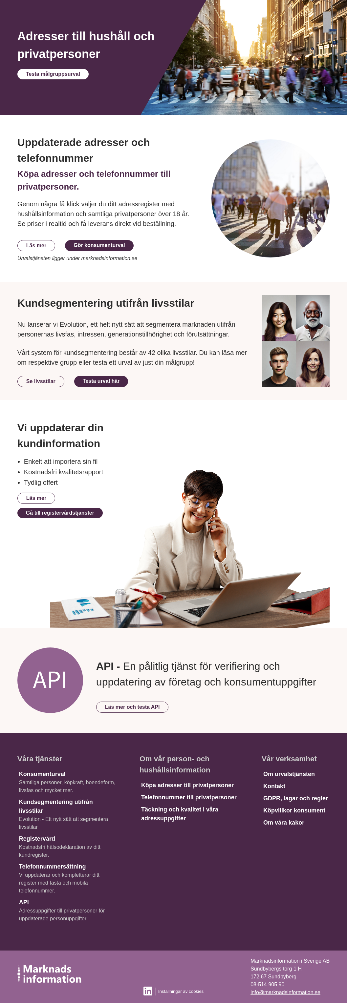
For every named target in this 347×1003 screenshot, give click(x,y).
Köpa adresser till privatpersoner (187, 785)
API (24, 902)
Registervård (37, 838)
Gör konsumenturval (99, 245)
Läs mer (36, 245)
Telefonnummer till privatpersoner (189, 797)
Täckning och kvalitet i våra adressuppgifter (179, 814)
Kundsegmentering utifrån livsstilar (56, 806)
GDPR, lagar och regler (295, 798)
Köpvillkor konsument (294, 810)
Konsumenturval (42, 774)
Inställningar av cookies (181, 991)
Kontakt (274, 786)
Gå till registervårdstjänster (60, 513)
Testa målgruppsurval (53, 74)
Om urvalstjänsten (289, 774)
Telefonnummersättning (52, 866)
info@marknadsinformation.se (285, 992)
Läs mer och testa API (132, 707)
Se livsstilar (40, 381)
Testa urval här (101, 381)
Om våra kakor (283, 822)
